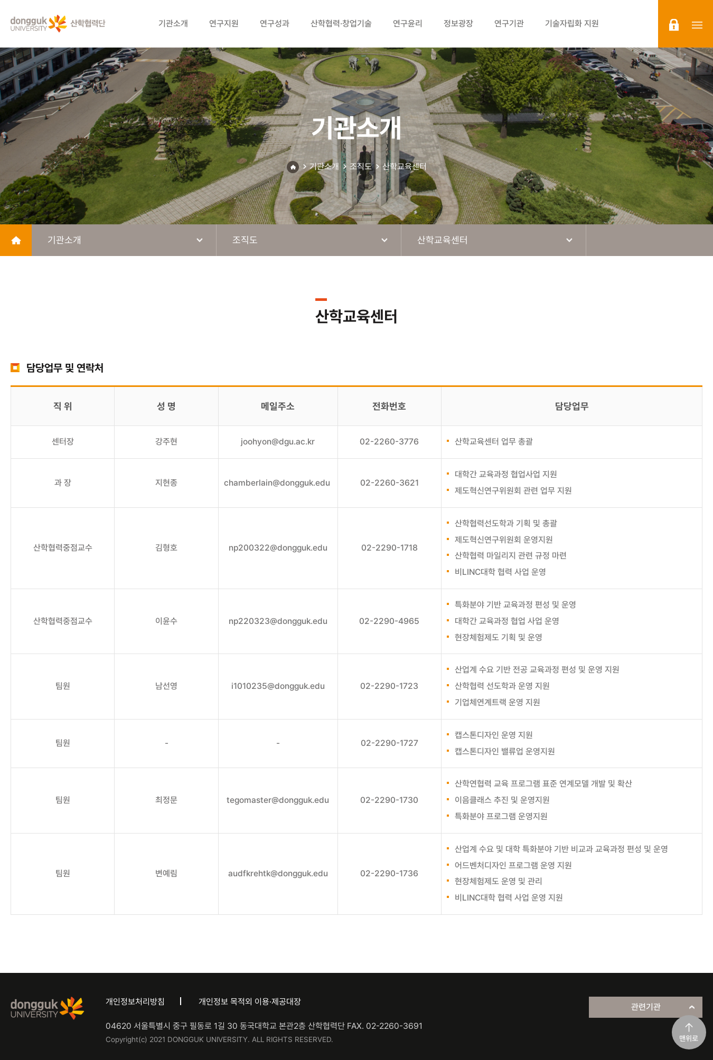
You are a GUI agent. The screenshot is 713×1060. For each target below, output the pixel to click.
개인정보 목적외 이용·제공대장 (250, 1002)
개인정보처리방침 (135, 1002)
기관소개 (324, 167)
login (674, 24)
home (16, 240)
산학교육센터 (404, 167)
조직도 (361, 167)
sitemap (697, 24)
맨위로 (688, 1038)
